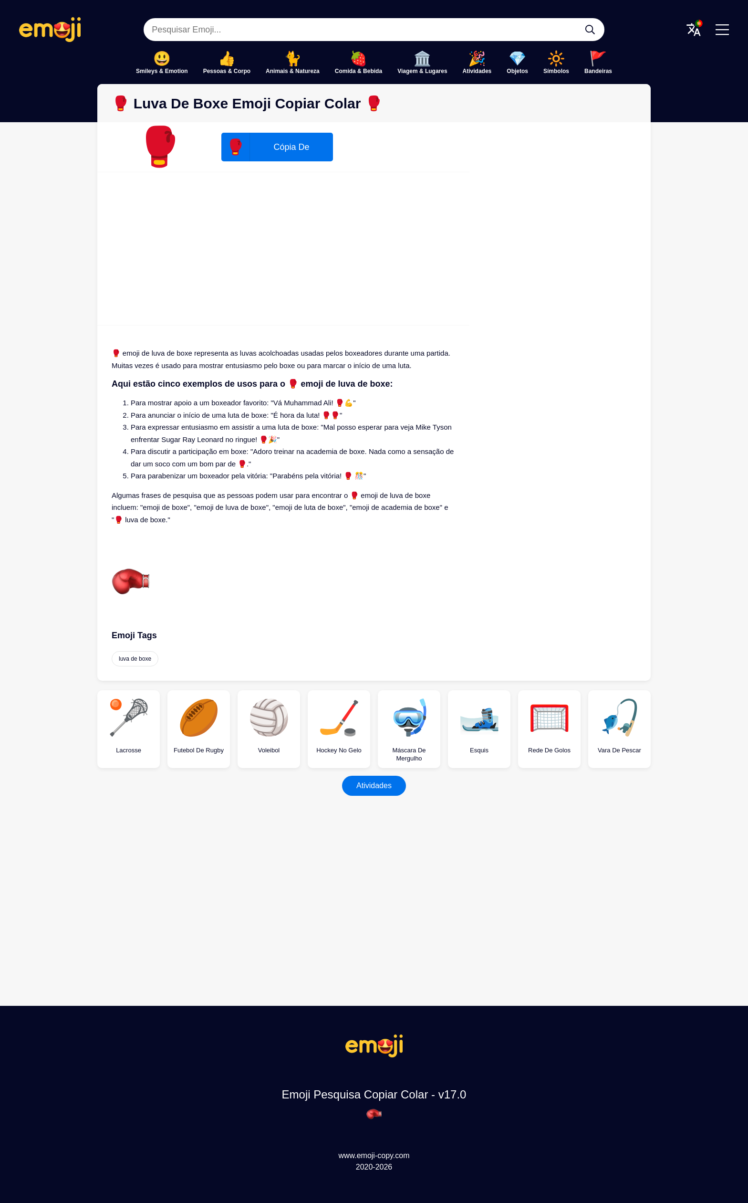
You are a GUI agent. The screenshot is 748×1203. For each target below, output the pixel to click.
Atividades (477, 71)
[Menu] (722, 29)
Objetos (517, 71)
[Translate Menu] (693, 29)
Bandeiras (598, 71)
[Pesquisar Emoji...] (590, 29)
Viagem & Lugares (422, 71)
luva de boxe (135, 658)
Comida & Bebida (358, 71)
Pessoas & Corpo (226, 71)
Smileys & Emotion (162, 71)
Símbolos (556, 71)
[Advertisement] (283, 249)
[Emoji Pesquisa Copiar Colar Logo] (374, 1055)
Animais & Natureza (293, 71)
